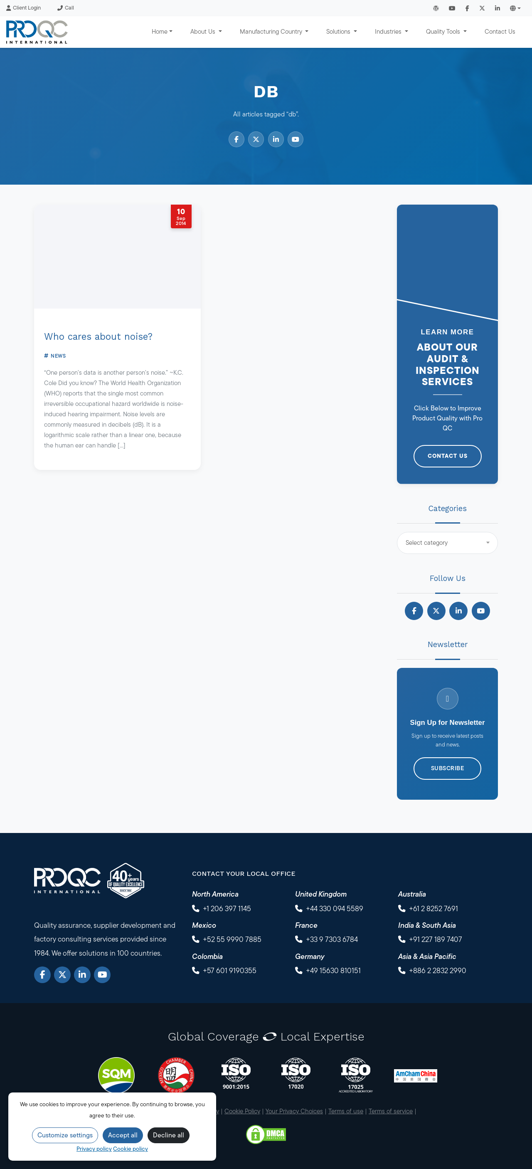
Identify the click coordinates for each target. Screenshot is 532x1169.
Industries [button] (389, 31)
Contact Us (500, 31)
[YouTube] (102, 974)
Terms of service (391, 1111)
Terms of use (345, 1111)
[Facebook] (42, 974)
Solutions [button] (339, 31)
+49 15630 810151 (333, 970)
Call (65, 8)
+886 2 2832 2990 (437, 970)
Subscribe (447, 768)
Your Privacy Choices (294, 1111)
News (58, 356)
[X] (62, 974)
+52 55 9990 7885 (232, 939)
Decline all (168, 1135)
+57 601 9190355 (229, 970)
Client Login (23, 8)
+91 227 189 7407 (435, 939)
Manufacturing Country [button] (272, 31)
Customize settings (65, 1135)
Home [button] (159, 31)
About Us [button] (203, 31)
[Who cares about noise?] (117, 257)
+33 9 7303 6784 (332, 939)
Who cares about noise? (98, 336)
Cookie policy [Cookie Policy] (130, 1148)
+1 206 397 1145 (227, 908)
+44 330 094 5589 (334, 908)
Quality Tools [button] (444, 31)
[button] (515, 8)
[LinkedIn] (82, 974)
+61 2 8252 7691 (433, 908)
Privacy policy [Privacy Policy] (94, 1148)
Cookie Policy (242, 1111)
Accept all (123, 1135)
